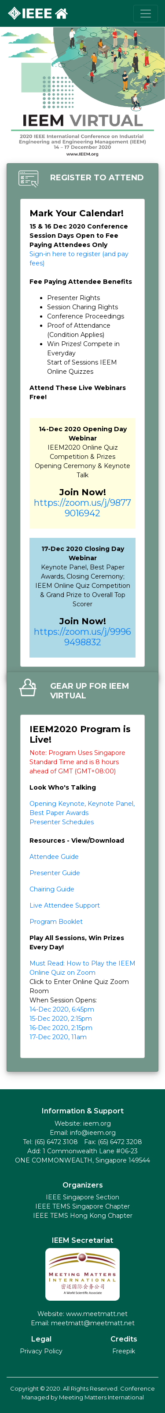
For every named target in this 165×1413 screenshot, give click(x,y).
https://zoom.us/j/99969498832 (82, 636)
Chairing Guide (51, 889)
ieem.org (97, 1123)
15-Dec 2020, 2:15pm (60, 1019)
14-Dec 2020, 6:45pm (61, 1009)
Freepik (123, 1351)
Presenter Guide (54, 873)
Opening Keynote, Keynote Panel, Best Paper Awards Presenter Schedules (82, 813)
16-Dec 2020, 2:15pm (60, 1028)
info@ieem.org (93, 1133)
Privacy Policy (41, 1351)
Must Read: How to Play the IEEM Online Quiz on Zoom (82, 968)
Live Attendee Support (64, 905)
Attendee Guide (54, 857)
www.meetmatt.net (96, 1314)
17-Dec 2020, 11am (58, 1037)
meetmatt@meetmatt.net (93, 1323)
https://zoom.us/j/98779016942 (82, 508)
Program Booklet (56, 922)
